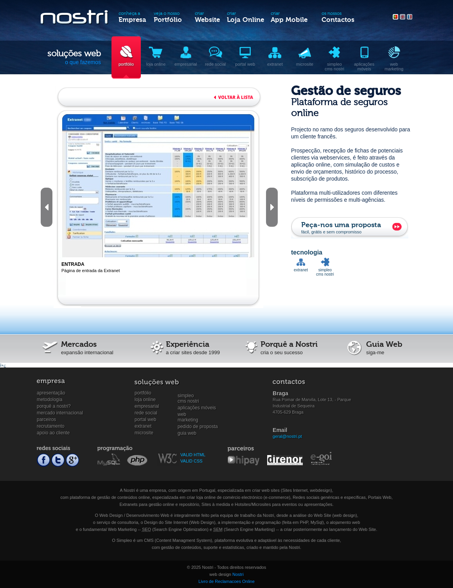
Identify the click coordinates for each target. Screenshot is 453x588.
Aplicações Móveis (197, 408)
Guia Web (187, 433)
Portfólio (143, 393)
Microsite (144, 433)
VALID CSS (191, 461)
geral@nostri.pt (287, 436)
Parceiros (46, 419)
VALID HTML (192, 454)
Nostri (238, 574)
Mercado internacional (60, 413)
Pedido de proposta (198, 426)
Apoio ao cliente (53, 433)
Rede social (146, 413)
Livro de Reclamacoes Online (226, 581)
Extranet (143, 426)
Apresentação (51, 393)
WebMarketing (188, 415)
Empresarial (147, 406)
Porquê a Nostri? (54, 406)
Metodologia (49, 399)
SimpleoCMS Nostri (188, 396)
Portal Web (145, 419)
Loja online (145, 399)
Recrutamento (51, 426)
